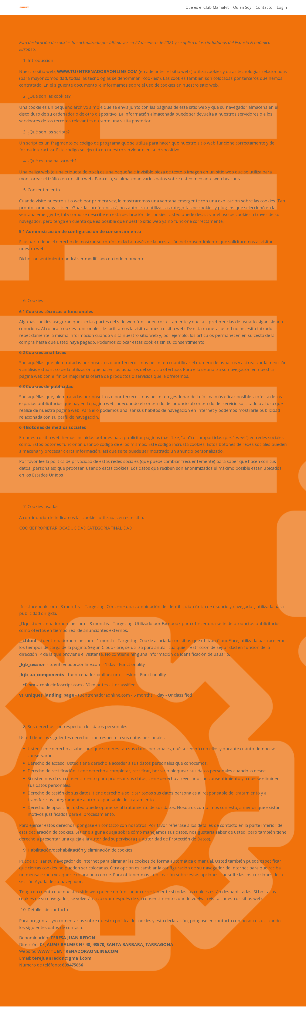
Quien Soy (242, 7)
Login (282, 7)
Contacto (264, 7)
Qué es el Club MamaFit (207, 7)
